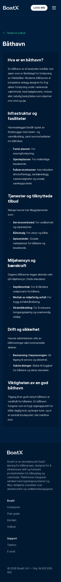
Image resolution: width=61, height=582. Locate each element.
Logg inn (39, 7)
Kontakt (11, 520)
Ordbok (11, 526)
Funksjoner (13, 507)
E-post (11, 551)
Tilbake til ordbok (14, 33)
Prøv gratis (13, 513)
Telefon (11, 545)
